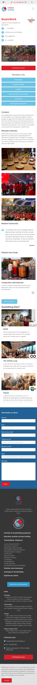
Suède (30, 625)
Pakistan (8, 630)
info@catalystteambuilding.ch (15, 641)
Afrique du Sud (16, 632)
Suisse (25, 619)
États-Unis (16, 597)
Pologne (16, 619)
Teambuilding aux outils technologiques (15, 565)
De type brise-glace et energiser (12, 552)
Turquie (11, 615)
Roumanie (29, 621)
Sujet (3, 454)
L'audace (18, 89)
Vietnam (30, 608)
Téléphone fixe (6, 439)
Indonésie (29, 606)
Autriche (30, 619)
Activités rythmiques (9, 563)
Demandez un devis (18, 68)
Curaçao (24, 601)
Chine (6, 606)
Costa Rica (19, 601)
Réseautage (18, 79)
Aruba (13, 601)
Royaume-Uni (21, 615)
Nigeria (25, 630)
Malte (23, 623)
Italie (7, 615)
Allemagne (14, 625)
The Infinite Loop (10, 361)
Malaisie (11, 606)
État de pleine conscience (18, 103)
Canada (7, 597)
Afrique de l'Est (25, 632)
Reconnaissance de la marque (18, 94)
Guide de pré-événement (18, 584)
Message (4, 461)
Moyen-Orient (14, 630)
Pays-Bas (28, 615)
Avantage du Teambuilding (13, 572)
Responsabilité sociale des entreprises (14, 550)
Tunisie (21, 630)
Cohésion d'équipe (18, 84)
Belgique (6, 619)
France (13, 617)
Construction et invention (11, 546)
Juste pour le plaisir (9, 555)
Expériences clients (11, 575)
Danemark (8, 625)
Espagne (20, 625)
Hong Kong (17, 606)
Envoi (5, 484)
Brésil (21, 597)
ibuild (5, 329)
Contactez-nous (18, 657)
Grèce (19, 621)
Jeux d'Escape (8, 553)
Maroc (29, 630)
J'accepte (6, 680)
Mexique (9, 599)
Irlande (29, 617)
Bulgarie (17, 617)
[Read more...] (33, 292)
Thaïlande (9, 608)
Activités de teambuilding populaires (17, 533)
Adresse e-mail (6, 446)
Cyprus (11, 619)
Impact (6, 393)
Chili (24, 597)
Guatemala (15, 599)
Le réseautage (8, 559)
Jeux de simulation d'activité (11, 544)
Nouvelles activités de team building (17, 536)
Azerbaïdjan (8, 621)
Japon (18, 610)
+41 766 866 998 (19, 2)
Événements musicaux (10, 557)
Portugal (14, 621)
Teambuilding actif (9, 561)
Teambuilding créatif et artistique (13, 548)
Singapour (23, 606)
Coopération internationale (12, 283)
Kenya (10, 632)
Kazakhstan (23, 617)
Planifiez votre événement (13, 568)
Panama (21, 599)
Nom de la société (7, 432)
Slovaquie (28, 623)
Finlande (8, 617)
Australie (25, 608)
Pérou (11, 597)
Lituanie (23, 621)
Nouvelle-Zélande (17, 608)
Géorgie (21, 619)
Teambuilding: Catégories (13, 540)
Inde (5, 608)
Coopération (18, 99)
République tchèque (11, 623)
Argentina (29, 597)
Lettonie (25, 625)
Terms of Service (9, 301)
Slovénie (19, 623)
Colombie (29, 601)
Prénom (4, 417)
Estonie (16, 615)
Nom (3, 425)
